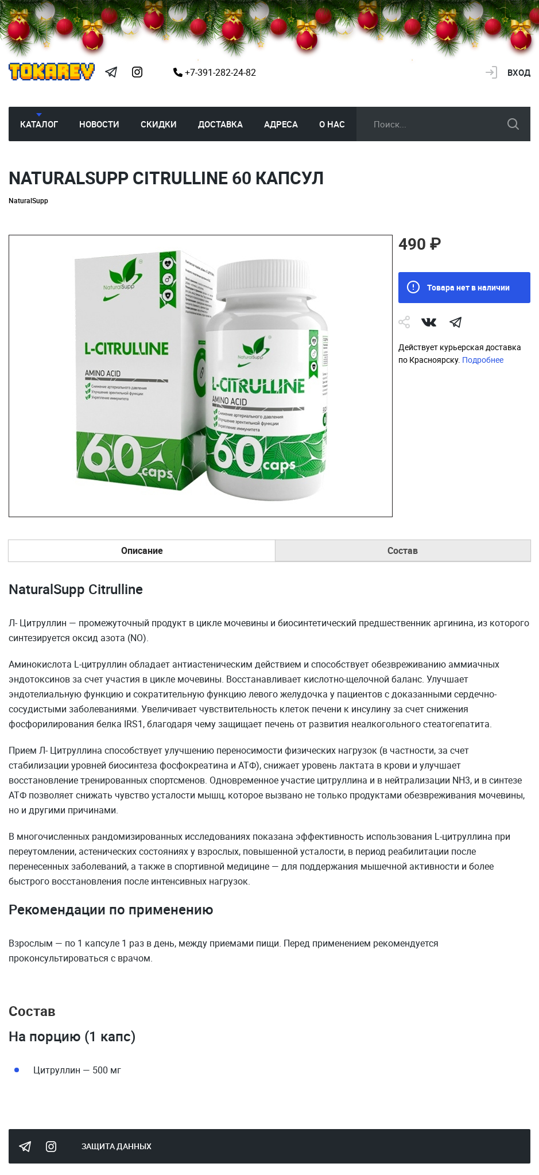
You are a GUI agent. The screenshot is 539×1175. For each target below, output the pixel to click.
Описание (142, 550)
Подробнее (482, 359)
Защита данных (117, 1146)
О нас (332, 124)
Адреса (281, 124)
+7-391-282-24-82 (214, 72)
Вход (518, 72)
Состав (402, 550)
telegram (455, 322)
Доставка (220, 124)
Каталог (39, 124)
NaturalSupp (28, 200)
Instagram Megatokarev (137, 72)
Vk (428, 322)
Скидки (159, 124)
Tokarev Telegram (110, 72)
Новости (99, 124)
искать (513, 124)
